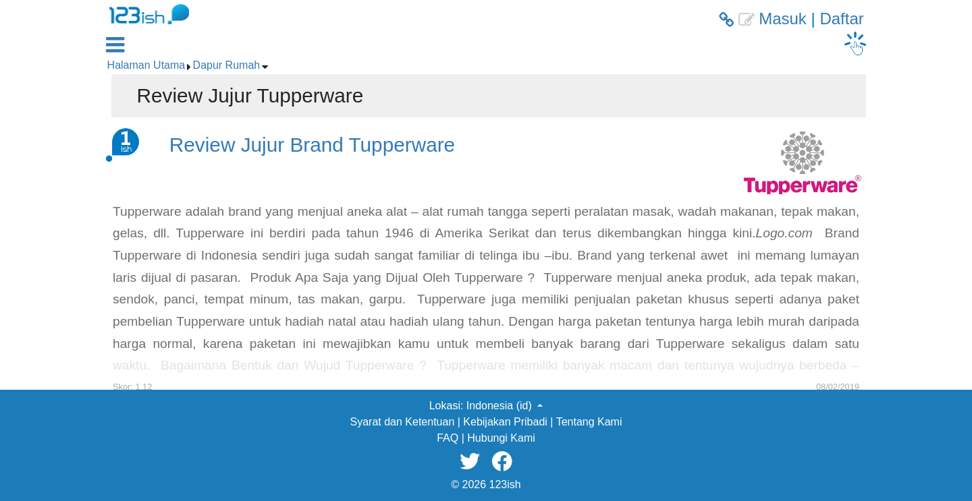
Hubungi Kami (501, 438)
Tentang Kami (589, 422)
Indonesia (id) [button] (500, 405)
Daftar (841, 18)
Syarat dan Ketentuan (402, 422)
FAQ (447, 438)
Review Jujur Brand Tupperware (312, 145)
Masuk (783, 18)
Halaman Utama (146, 65)
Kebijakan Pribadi (505, 422)
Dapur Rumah (227, 65)
